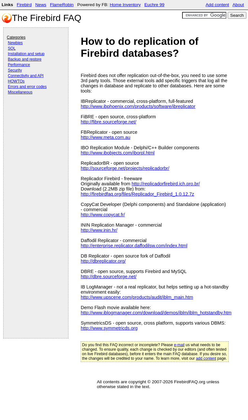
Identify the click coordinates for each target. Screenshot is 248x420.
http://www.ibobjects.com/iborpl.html (118, 152)
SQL (12, 48)
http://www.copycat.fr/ (103, 214)
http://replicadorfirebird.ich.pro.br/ (166, 183)
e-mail (179, 345)
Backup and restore (24, 59)
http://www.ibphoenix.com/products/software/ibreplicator (138, 106)
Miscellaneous (20, 92)
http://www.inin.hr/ (99, 230)
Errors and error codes (27, 86)
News (40, 4)
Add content (217, 4)
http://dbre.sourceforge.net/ (109, 276)
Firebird (24, 4)
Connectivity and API (26, 75)
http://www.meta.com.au (105, 137)
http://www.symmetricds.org (109, 328)
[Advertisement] (32, 113)
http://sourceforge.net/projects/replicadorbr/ (125, 168)
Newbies (15, 43)
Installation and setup (26, 54)
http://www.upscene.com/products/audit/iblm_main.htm (137, 297)
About (238, 4)
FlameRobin (62, 4)
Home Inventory (125, 4)
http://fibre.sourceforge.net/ (108, 121)
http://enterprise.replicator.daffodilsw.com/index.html (134, 245)
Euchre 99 (154, 4)
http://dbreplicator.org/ (103, 261)
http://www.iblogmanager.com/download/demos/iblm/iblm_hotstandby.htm (156, 312)
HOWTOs (16, 81)
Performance (19, 65)
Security (15, 70)
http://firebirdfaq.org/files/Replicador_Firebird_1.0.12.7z (137, 194)
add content (206, 358)
